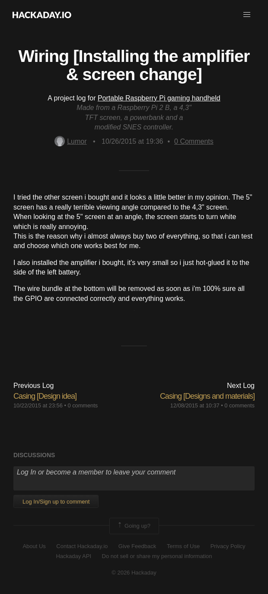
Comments (194, 141)
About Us (33, 546)
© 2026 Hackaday (134, 572)
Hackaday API (73, 556)
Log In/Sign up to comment (55, 501)
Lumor (70, 141)
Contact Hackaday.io (82, 546)
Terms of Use (183, 546)
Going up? (133, 526)
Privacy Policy (228, 546)
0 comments (82, 405)
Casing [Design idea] (45, 396)
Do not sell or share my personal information (157, 556)
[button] (247, 14)
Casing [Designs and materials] (207, 396)
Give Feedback (137, 546)
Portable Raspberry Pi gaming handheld (159, 98)
